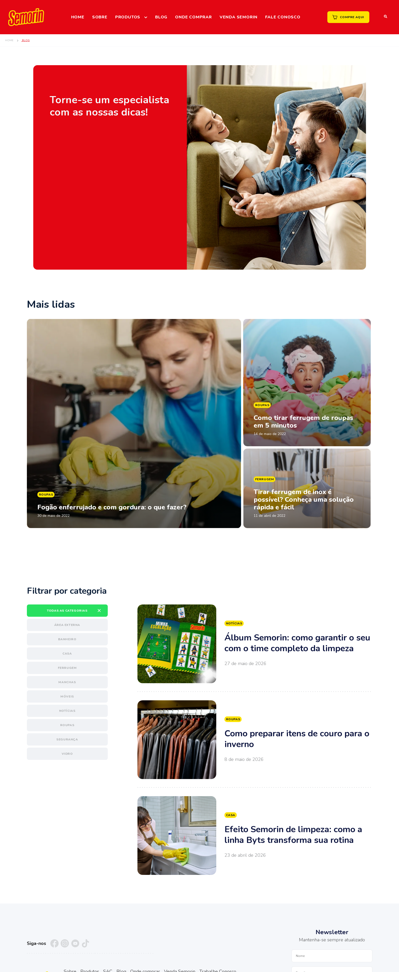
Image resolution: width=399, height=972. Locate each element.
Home (77, 17)
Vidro (67, 754)
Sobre (99, 17)
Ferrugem (67, 668)
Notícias (67, 711)
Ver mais (254, 643)
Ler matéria (134, 423)
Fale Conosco (282, 17)
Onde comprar (193, 17)
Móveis (67, 696)
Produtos (127, 17)
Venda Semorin (238, 17)
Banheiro (67, 639)
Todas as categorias (67, 611)
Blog (161, 17)
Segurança (67, 739)
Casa (67, 653)
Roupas (67, 725)
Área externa (67, 625)
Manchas (67, 682)
